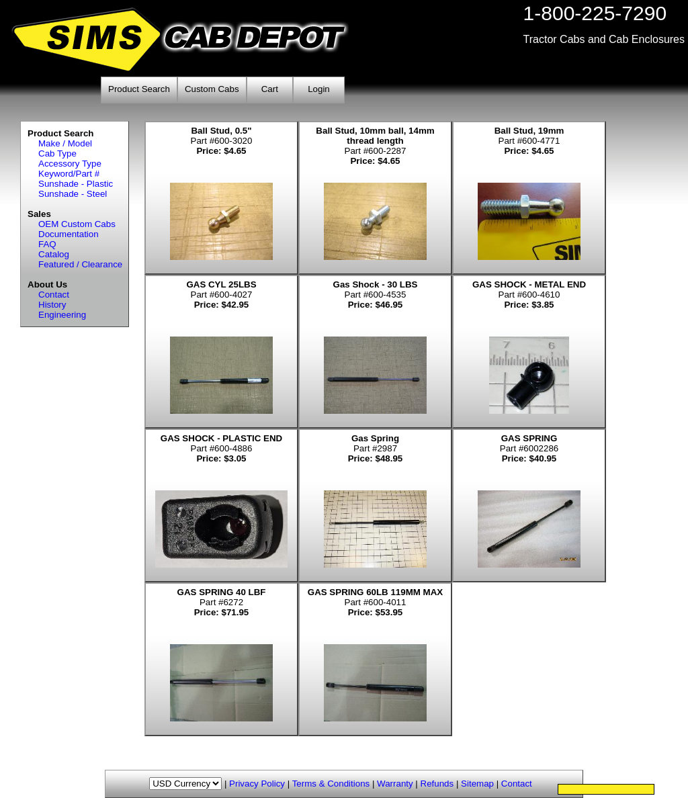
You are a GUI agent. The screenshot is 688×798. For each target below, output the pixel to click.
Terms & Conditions (331, 784)
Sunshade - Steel (72, 194)
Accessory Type (69, 164)
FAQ (47, 244)
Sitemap (477, 784)
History (52, 305)
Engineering (62, 315)
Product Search (139, 89)
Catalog (53, 254)
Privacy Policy (257, 784)
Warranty (395, 784)
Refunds (437, 784)
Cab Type (57, 153)
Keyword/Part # (68, 174)
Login (318, 89)
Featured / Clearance (80, 264)
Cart (270, 89)
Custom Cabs (212, 89)
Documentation (68, 234)
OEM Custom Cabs (77, 224)
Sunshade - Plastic (75, 184)
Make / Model (65, 143)
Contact (53, 295)
